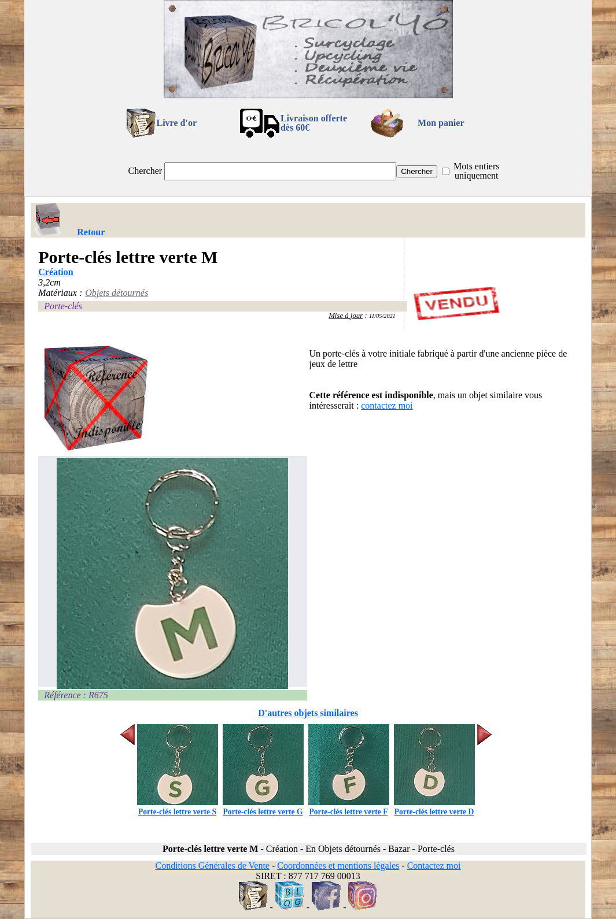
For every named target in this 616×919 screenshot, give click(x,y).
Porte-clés (63, 306)
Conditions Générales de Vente (212, 865)
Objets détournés (116, 293)
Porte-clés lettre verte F (348, 807)
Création (55, 272)
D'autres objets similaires (308, 713)
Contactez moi (434, 865)
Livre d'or (177, 123)
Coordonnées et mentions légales (338, 865)
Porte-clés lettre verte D (434, 807)
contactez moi (386, 405)
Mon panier (441, 123)
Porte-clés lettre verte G (263, 807)
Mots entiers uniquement (476, 170)
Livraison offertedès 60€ (314, 122)
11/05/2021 (382, 316)
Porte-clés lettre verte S (177, 807)
